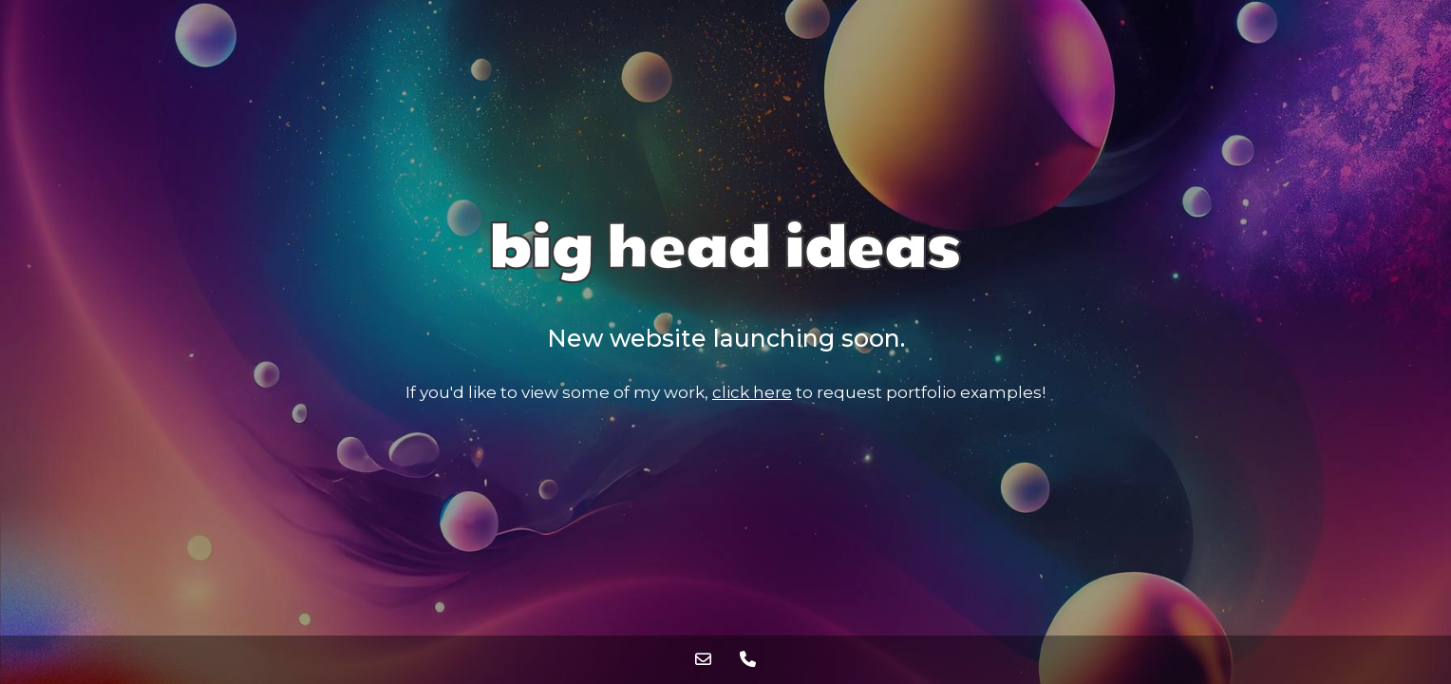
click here (752, 392)
